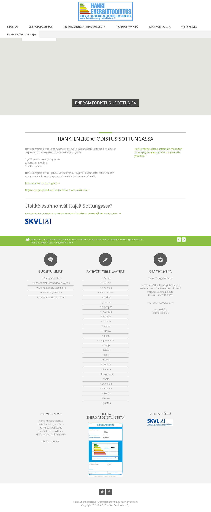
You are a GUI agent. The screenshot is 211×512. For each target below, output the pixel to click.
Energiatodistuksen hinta (52, 287)
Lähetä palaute (165, 291)
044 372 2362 (164, 295)
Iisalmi (106, 297)
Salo (106, 379)
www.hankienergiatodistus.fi (165, 288)
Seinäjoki (107, 383)
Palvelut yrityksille (52, 292)
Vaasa (107, 398)
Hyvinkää (107, 287)
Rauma (107, 369)
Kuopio (107, 331)
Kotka (107, 326)
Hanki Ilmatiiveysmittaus (50, 424)
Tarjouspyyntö (125, 26)
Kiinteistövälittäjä (19, 34)
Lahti (107, 335)
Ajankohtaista (157, 26)
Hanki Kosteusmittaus (51, 431)
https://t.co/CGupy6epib (53, 242)
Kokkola (106, 321)
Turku (107, 393)
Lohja (107, 345)
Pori (107, 359)
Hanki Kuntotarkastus (51, 420)
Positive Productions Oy (117, 505)
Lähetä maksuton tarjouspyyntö (52, 283)
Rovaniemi (107, 374)
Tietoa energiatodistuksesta (83, 26)
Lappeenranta (107, 340)
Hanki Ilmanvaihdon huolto (51, 434)
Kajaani (107, 316)
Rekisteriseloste (160, 312)
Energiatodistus (39, 26)
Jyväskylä (107, 311)
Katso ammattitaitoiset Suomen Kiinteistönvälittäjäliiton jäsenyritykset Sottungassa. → (73, 213)
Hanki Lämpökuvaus (51, 427)
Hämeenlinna (107, 292)
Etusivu (10, 26)
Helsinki (107, 283)
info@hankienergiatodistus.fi (164, 285)
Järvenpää (106, 307)
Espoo (106, 278)
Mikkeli (107, 350)
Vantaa (107, 403)
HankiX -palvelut (51, 441)
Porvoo (107, 364)
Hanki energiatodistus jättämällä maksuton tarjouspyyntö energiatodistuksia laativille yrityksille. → (158, 152)
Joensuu (106, 302)
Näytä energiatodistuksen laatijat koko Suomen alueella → (57, 190)
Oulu (106, 355)
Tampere (107, 388)
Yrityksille (187, 26)
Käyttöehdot (160, 309)
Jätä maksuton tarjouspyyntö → (42, 183)
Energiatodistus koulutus (52, 297)
